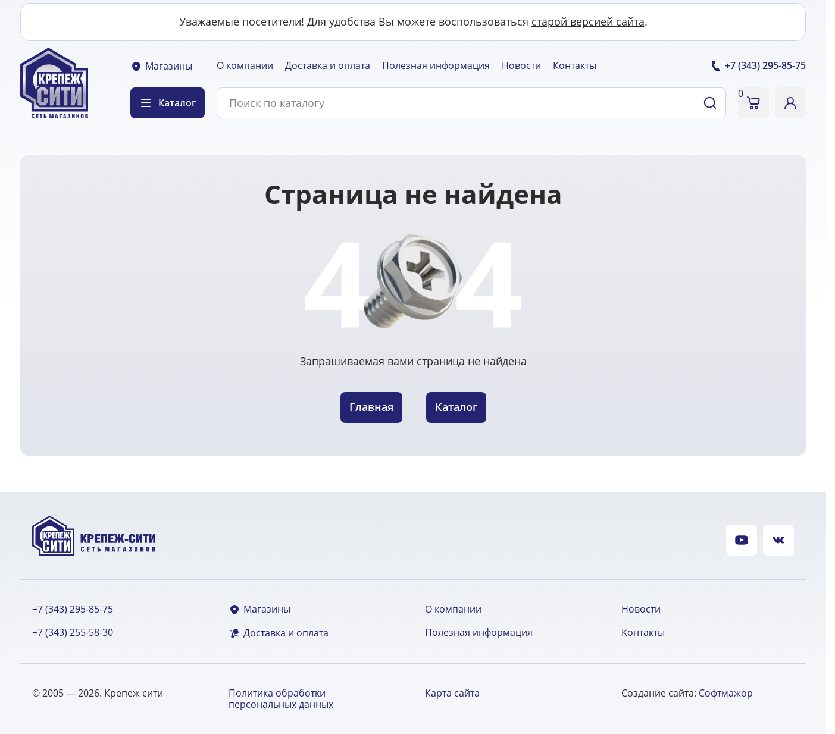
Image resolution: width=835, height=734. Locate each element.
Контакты (574, 65)
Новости (521, 65)
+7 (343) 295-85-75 (72, 609)
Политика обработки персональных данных (281, 698)
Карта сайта (452, 693)
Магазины (161, 66)
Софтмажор (726, 693)
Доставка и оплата (327, 65)
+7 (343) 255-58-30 (72, 632)
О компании (245, 65)
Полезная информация (436, 65)
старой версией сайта (588, 21)
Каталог (456, 407)
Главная (371, 407)
